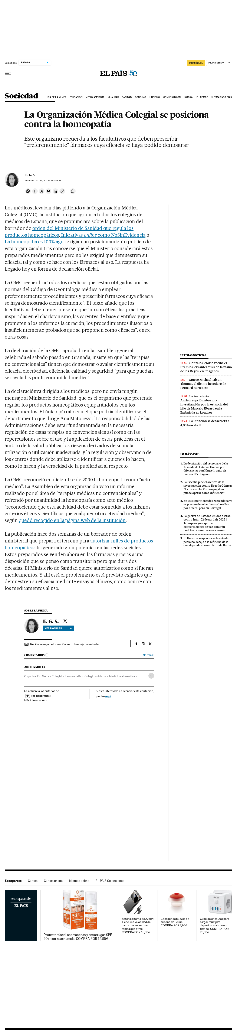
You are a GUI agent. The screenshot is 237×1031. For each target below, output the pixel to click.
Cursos (32, 880)
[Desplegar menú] (8, 73)
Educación (76, 97)
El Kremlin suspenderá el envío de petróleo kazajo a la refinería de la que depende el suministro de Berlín (207, 541)
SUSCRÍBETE (196, 62)
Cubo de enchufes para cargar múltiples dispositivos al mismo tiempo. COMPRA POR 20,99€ (214, 925)
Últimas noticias (221, 97)
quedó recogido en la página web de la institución (72, 520)
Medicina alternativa (122, 676)
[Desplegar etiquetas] (151, 676)
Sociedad (21, 96)
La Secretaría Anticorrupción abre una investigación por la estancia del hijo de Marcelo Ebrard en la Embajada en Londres (204, 404)
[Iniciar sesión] (219, 63)
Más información (35, 700)
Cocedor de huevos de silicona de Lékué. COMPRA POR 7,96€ (175, 922)
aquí (108, 696)
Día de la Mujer (56, 97)
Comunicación (172, 97)
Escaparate (13, 880)
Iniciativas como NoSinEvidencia (102, 235)
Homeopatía (73, 676)
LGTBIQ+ (188, 97)
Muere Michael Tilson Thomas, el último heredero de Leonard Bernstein (203, 384)
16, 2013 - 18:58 (48, 180)
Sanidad (127, 97)
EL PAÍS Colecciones (110, 880)
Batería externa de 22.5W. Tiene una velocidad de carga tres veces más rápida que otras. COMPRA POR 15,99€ (138, 925)
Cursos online (53, 880)
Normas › (148, 655)
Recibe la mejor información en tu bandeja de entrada (64, 644)
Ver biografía (58, 628)
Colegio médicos (95, 676)
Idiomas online (79, 880)
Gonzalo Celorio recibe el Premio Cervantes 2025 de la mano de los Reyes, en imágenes (206, 367)
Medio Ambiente (95, 97)
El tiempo (202, 97)
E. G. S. (30, 175)
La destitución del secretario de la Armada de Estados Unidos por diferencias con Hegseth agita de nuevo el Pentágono (206, 469)
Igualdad (113, 97)
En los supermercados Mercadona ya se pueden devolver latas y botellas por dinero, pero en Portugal (208, 504)
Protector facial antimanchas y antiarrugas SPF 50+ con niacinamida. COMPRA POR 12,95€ (78, 937)
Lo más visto (190, 454)
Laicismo (154, 97)
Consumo (140, 97)
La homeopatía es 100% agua (35, 242)
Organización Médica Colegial (43, 676)
